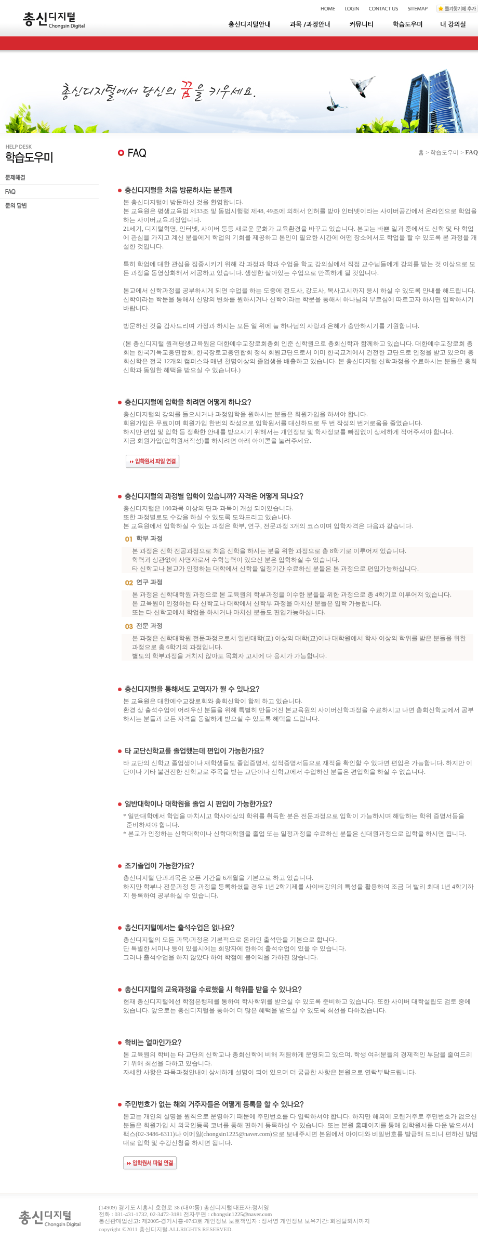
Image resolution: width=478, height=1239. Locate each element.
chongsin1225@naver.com (237, 1134)
